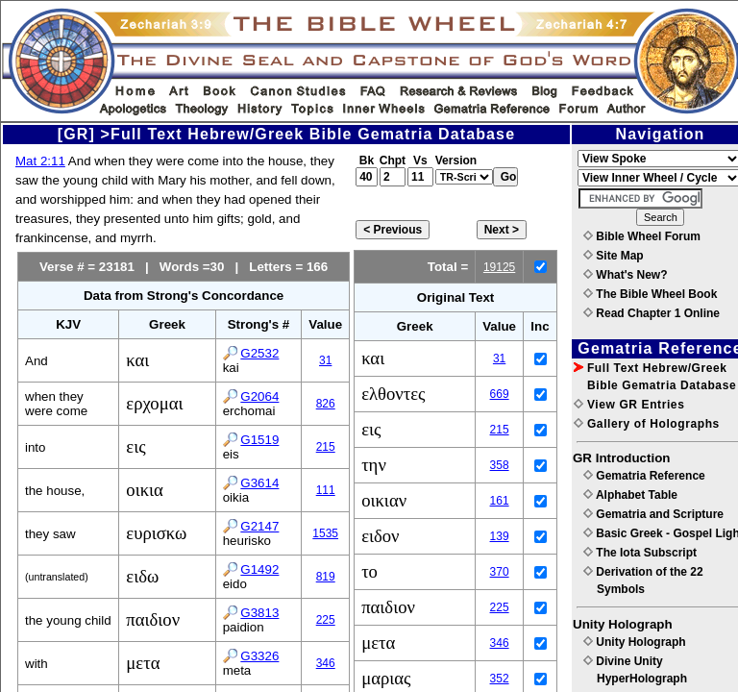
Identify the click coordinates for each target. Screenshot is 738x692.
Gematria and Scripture (653, 514)
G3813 (259, 613)
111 (325, 490)
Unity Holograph (634, 642)
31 (325, 360)
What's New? (625, 275)
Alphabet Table (630, 495)
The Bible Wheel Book (650, 294)
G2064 (259, 396)
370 (499, 572)
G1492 (259, 569)
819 (325, 576)
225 (325, 620)
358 (499, 465)
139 (499, 536)
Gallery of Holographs (647, 424)
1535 (325, 533)
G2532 (259, 353)
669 (499, 394)
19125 (499, 267)
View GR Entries (629, 404)
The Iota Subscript (640, 552)
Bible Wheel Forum (642, 236)
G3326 (259, 656)
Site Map (613, 255)
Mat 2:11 (40, 161)
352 (499, 678)
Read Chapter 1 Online (651, 313)
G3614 (259, 483)
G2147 (259, 526)
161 (499, 500)
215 (325, 447)
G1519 (259, 439)
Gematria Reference (644, 475)
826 (325, 403)
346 (325, 663)
